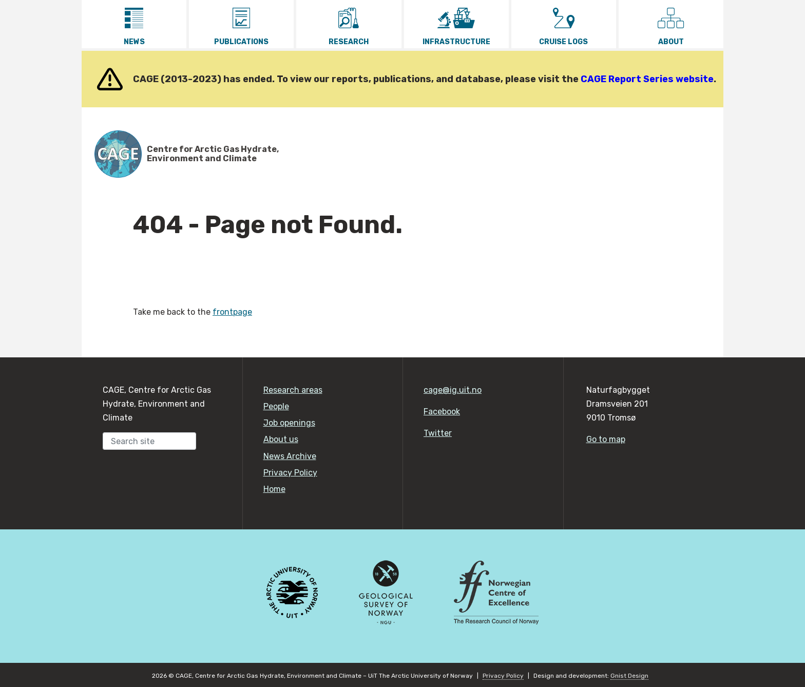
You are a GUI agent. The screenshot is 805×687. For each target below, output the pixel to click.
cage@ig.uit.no (453, 390)
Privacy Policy (290, 473)
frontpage (232, 312)
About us (280, 439)
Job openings (289, 423)
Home (274, 489)
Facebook (442, 411)
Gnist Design (629, 675)
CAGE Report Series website (647, 79)
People (276, 406)
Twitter (438, 433)
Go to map (605, 439)
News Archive (289, 456)
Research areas (292, 390)
